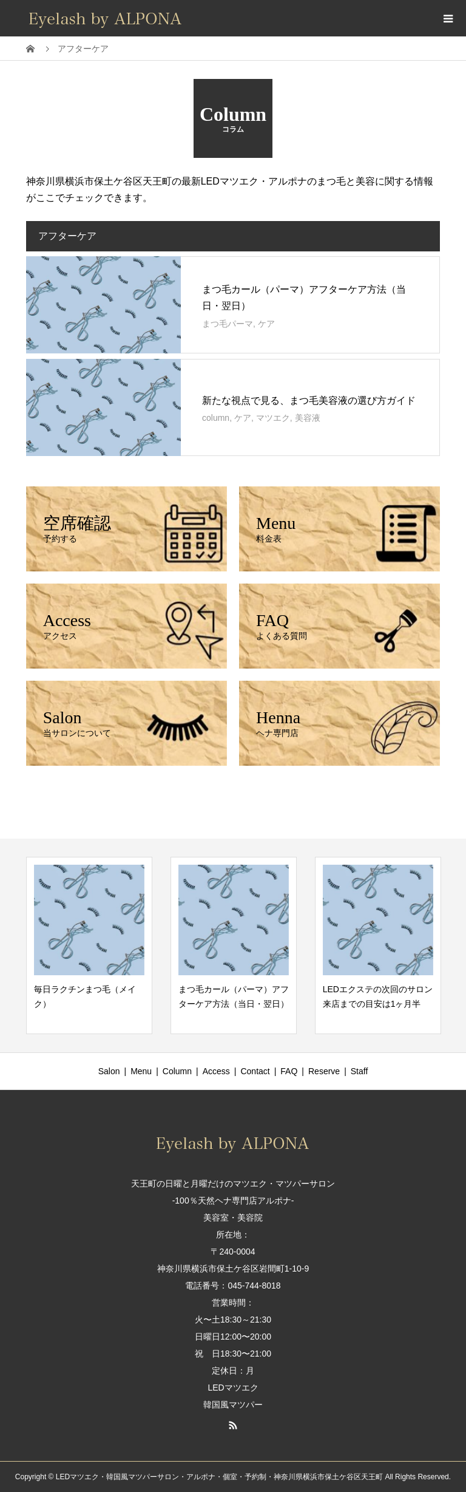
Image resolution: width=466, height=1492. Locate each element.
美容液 (307, 418)
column (215, 418)
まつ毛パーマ (227, 324)
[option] (89, 945)
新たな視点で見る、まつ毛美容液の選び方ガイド (309, 400)
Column (177, 1071)
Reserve (324, 1071)
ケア (266, 324)
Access (216, 1071)
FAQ (288, 1071)
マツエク (273, 418)
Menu (141, 1071)
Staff (359, 1071)
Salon (109, 1071)
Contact (254, 1071)
